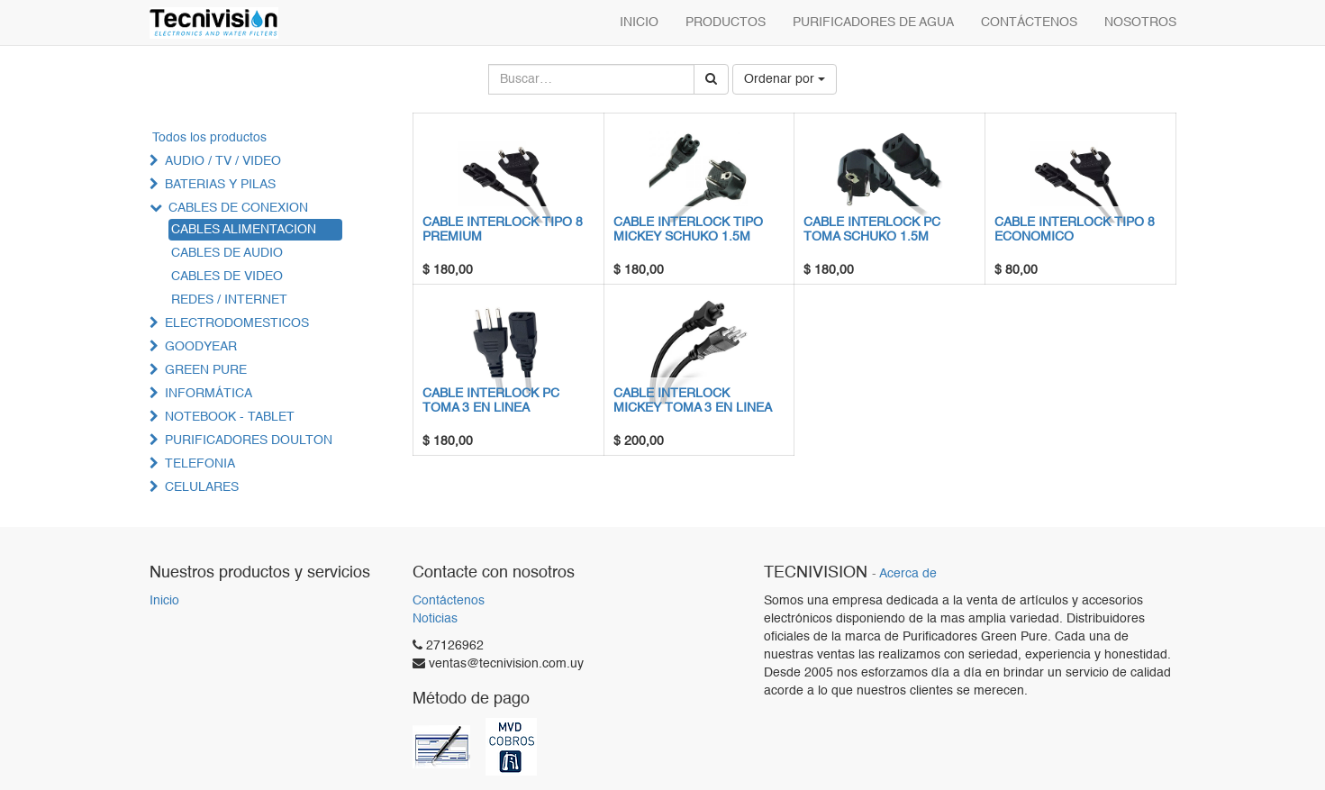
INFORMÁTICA (208, 393)
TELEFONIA (200, 464)
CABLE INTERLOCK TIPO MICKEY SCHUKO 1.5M (688, 229)
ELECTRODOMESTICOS (237, 323)
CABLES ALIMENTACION (243, 229)
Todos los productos (209, 138)
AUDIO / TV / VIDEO (223, 161)
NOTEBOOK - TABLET (230, 417)
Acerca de (908, 574)
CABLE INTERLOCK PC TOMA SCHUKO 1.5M (871, 229)
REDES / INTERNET (229, 300)
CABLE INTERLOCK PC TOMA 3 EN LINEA (490, 400)
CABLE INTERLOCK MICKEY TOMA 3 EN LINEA (692, 400)
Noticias (435, 619)
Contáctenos (449, 601)
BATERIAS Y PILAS (220, 184)
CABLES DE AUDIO (227, 253)
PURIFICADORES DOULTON (248, 440)
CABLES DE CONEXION (238, 208)
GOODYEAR (201, 347)
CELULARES (202, 487)
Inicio (164, 601)
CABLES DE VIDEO (227, 276)
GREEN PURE (206, 370)
